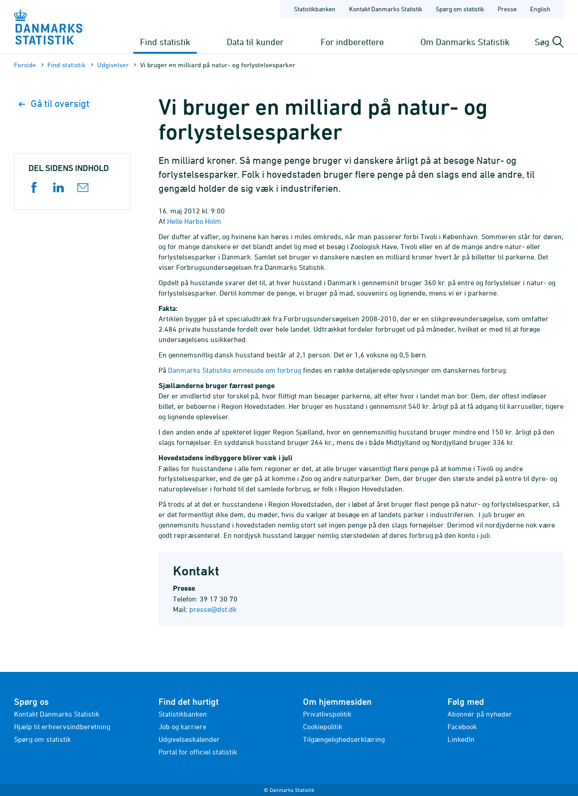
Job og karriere (182, 726)
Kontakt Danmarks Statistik (56, 714)
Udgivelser (113, 65)
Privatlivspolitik (327, 714)
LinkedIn (461, 739)
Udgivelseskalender (189, 739)
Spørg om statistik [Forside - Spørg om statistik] (460, 9)
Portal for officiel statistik (197, 752)
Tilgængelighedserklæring (344, 739)
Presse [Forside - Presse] (507, 9)
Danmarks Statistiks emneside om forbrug (234, 370)
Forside (25, 65)
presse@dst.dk (213, 609)
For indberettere (352, 42)
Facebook (462, 726)
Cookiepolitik (322, 726)
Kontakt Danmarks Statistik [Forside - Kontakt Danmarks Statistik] (385, 9)
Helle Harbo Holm (194, 221)
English (540, 9)
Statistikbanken (315, 9)
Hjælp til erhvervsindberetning (62, 726)
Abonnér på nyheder (479, 714)
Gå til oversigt (54, 103)
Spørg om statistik (42, 739)
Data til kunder (255, 42)
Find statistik (165, 42)
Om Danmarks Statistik (464, 42)
